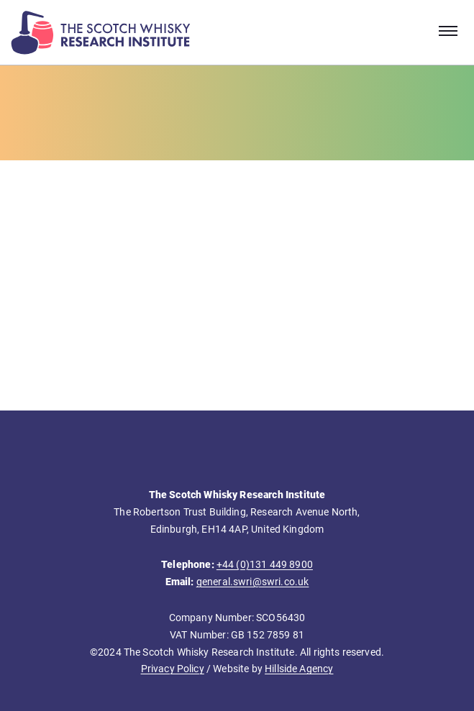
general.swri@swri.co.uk (252, 581)
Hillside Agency (299, 668)
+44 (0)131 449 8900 (265, 564)
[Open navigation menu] (448, 32)
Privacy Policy (172, 668)
